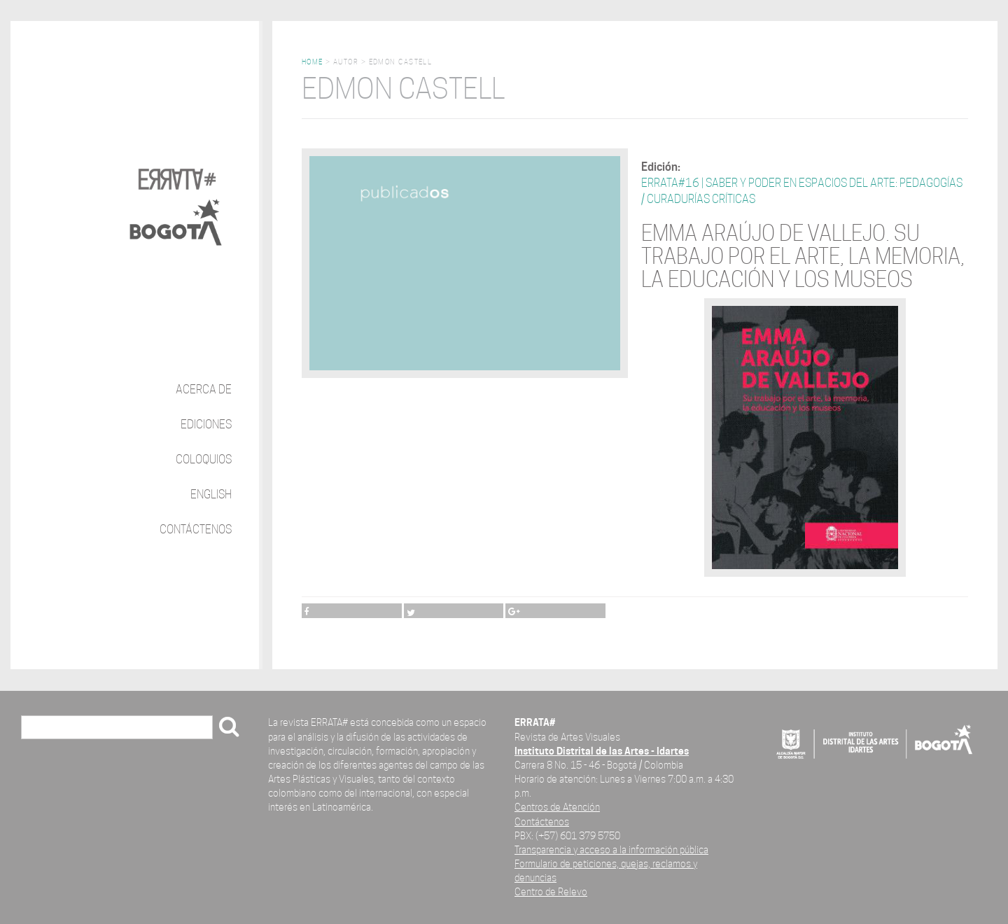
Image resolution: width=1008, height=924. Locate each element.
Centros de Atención (557, 807)
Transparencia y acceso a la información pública (611, 849)
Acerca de (204, 389)
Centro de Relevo (550, 891)
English (211, 494)
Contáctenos (196, 529)
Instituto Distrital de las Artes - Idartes (601, 751)
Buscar (43, 728)
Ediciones (206, 424)
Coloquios (204, 459)
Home (312, 62)
